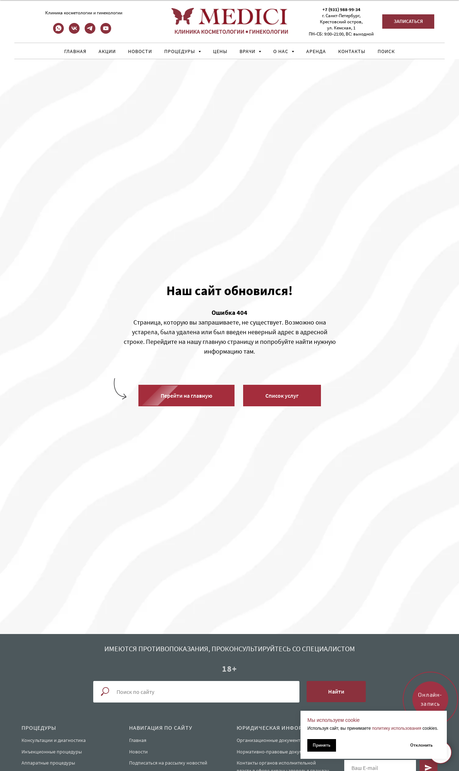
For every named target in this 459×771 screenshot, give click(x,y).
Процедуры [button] (180, 51)
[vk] (74, 32)
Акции (107, 51)
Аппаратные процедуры (48, 763)
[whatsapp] (58, 32)
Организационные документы (270, 740)
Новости (140, 51)
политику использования (396, 728)
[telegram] (90, 32)
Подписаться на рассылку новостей (168, 763)
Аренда (316, 51)
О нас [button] (281, 51)
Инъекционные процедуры (52, 751)
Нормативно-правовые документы (275, 751)
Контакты (351, 51)
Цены (220, 51)
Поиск (386, 51)
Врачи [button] (248, 51)
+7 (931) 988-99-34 (341, 9)
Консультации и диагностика (54, 740)
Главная (75, 51)
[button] (408, 21)
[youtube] (105, 32)
